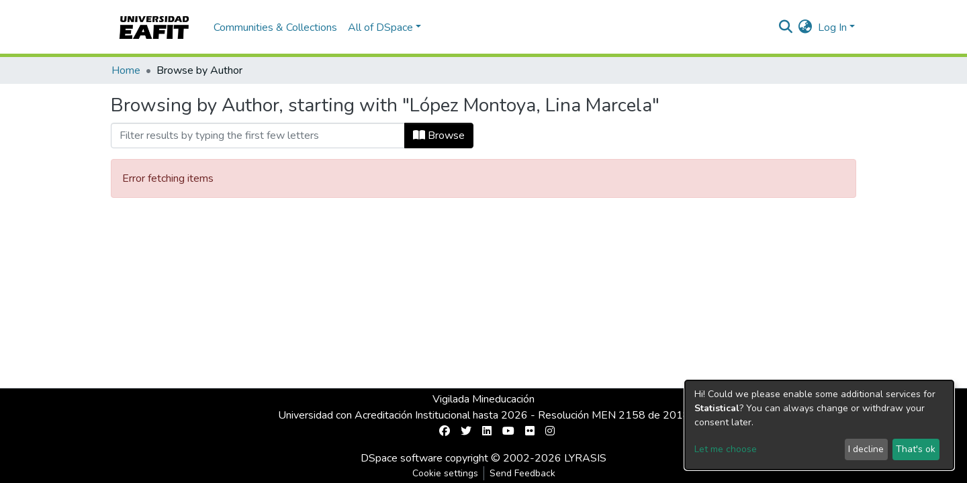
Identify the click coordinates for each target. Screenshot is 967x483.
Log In (832, 27)
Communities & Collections (275, 27)
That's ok (915, 449)
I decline (866, 449)
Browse (439, 135)
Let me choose (725, 449)
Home (125, 70)
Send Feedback (522, 473)
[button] (805, 27)
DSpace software (402, 458)
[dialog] (819, 425)
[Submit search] (786, 27)
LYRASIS (585, 458)
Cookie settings (445, 473)
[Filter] (258, 135)
